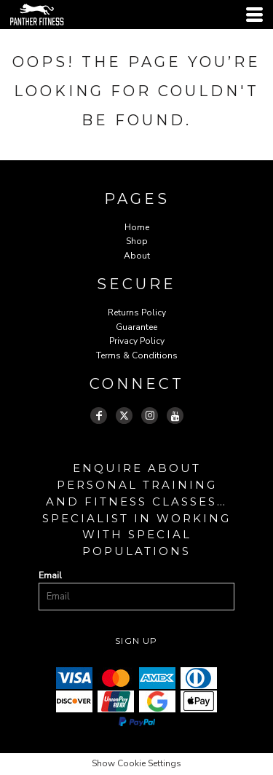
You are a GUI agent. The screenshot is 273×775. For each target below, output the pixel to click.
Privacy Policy (137, 341)
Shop (137, 241)
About (137, 255)
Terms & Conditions (137, 355)
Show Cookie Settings (136, 763)
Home (136, 227)
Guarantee (136, 327)
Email (50, 575)
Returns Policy (137, 312)
